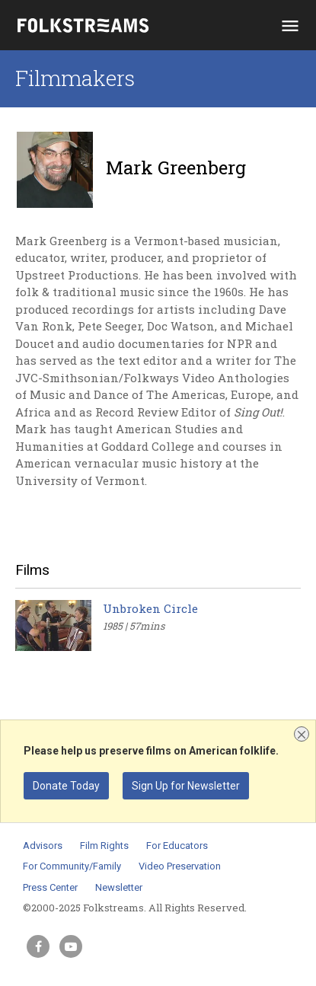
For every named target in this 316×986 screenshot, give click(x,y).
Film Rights (104, 845)
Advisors (42, 845)
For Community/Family (72, 866)
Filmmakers (75, 78)
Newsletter (118, 887)
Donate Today (66, 786)
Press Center (50, 887)
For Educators (177, 845)
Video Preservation (180, 866)
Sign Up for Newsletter (186, 786)
